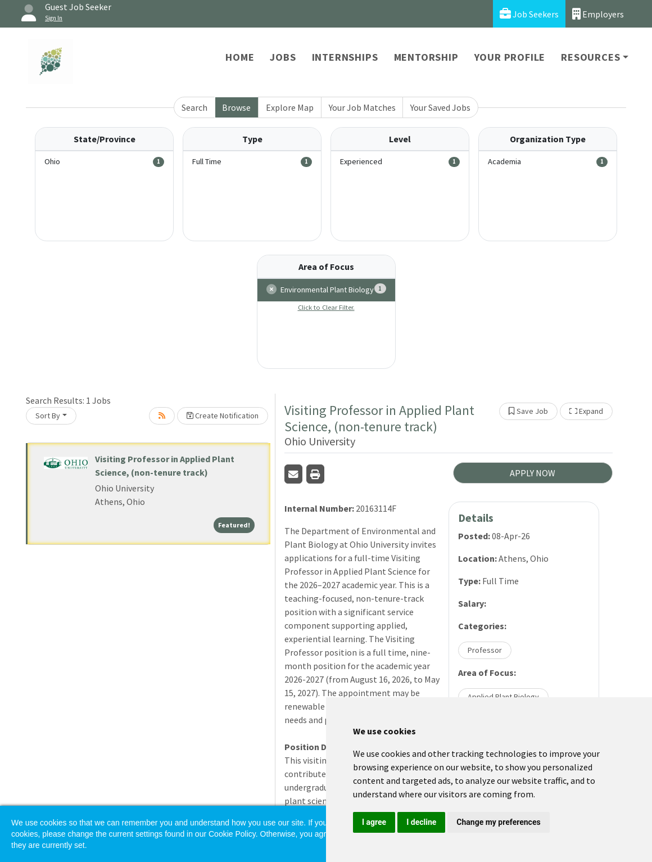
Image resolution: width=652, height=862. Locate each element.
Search (194, 107)
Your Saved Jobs (440, 107)
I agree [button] (374, 822)
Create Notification (223, 415)
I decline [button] (421, 822)
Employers (598, 14)
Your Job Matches (362, 107)
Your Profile (510, 57)
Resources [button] (590, 57)
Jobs (283, 57)
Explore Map (290, 107)
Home (239, 57)
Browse (236, 107)
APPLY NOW (532, 473)
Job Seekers (529, 14)
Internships (345, 57)
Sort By (47, 415)
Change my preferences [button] (498, 822)
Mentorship (426, 57)
